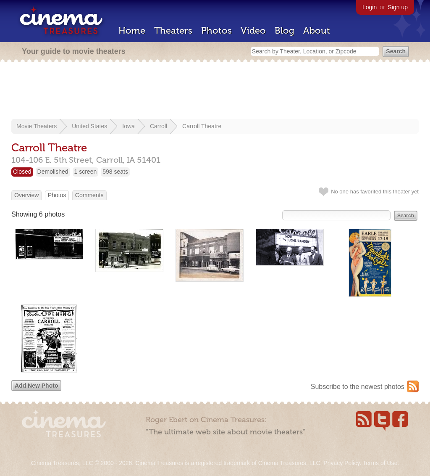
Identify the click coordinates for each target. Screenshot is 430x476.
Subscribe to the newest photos (357, 386)
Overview (26, 195)
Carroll (158, 126)
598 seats (115, 171)
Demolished (52, 171)
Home (131, 30)
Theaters (173, 30)
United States (89, 126)
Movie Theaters (36, 126)
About (316, 30)
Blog (284, 30)
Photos (216, 30)
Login (369, 7)
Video (253, 30)
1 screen (85, 171)
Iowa (128, 126)
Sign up (398, 7)
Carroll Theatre (201, 126)
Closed (22, 171)
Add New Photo (36, 385)
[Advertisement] (215, 91)
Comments (89, 195)
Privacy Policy (341, 463)
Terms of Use (380, 463)
